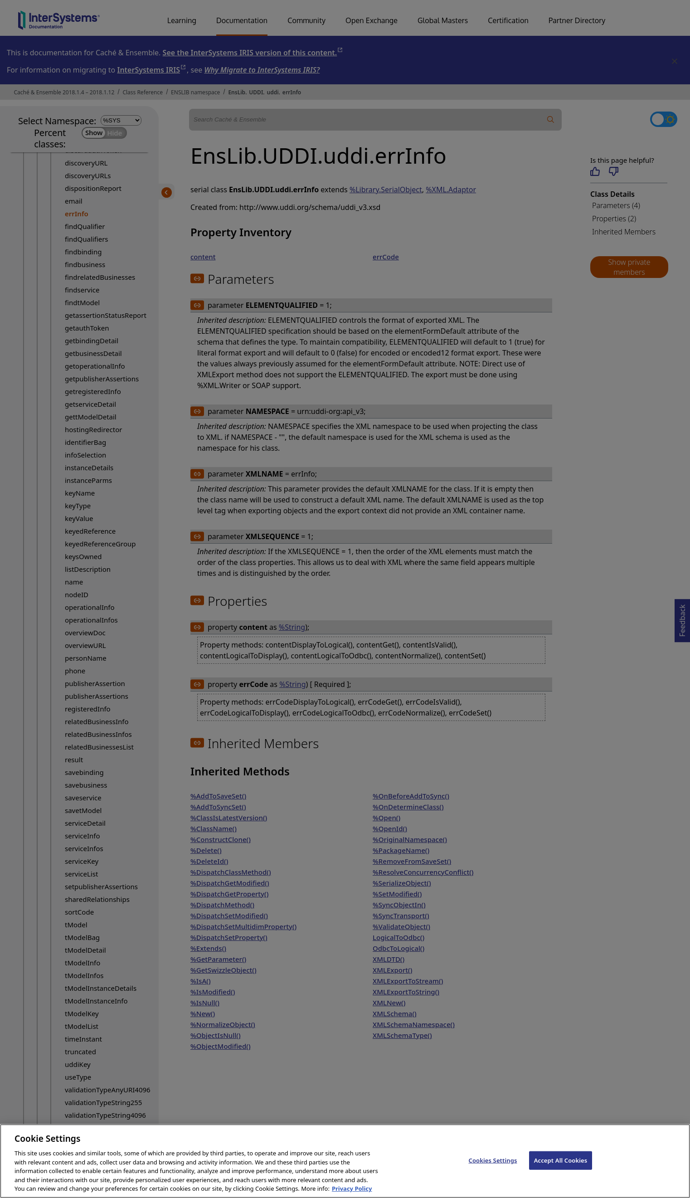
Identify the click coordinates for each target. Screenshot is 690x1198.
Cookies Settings (493, 1168)
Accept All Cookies (561, 1168)
